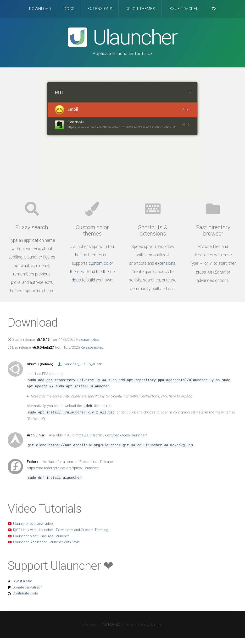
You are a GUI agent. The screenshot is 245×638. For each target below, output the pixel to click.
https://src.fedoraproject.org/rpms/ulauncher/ (63, 468)
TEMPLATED (110, 624)
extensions (165, 263)
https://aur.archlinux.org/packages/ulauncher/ (111, 435)
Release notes (87, 339)
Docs (69, 8)
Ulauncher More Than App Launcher (41, 536)
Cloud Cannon (152, 624)
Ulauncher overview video (33, 524)
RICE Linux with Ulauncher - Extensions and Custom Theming (60, 530)
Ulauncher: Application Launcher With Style (46, 542)
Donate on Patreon (27, 587)
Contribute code (25, 593)
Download (40, 8)
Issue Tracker (183, 8)
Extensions (100, 8)
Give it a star (22, 581)
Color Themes (140, 8)
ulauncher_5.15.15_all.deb (80, 364)
